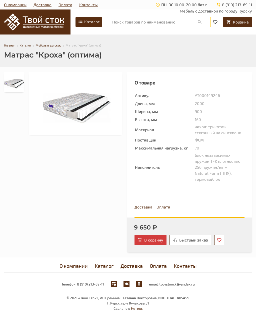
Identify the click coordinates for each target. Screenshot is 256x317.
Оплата (65, 4)
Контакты (88, 4)
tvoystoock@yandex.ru (177, 284)
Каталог (89, 21)
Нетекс (137, 308)
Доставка (43, 4)
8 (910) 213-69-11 (90, 284)
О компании (15, 4)
